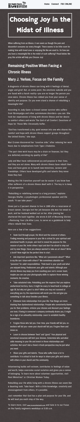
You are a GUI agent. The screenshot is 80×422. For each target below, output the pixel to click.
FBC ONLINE (66, 4)
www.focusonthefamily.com (36, 405)
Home (46, 4)
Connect (55, 4)
